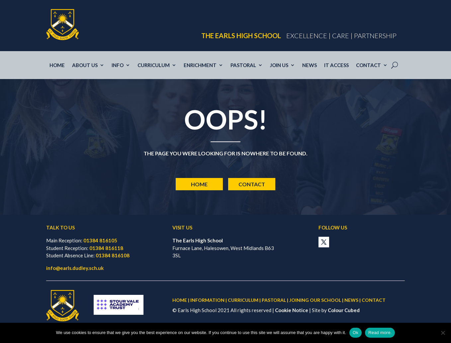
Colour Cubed (344, 310)
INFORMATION (207, 300)
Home (57, 65)
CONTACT (374, 300)
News (309, 65)
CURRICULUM (243, 300)
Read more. (380, 332)
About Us (85, 65)
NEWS (351, 300)
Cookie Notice (291, 310)
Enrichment (200, 65)
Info (118, 65)
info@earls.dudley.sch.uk (75, 268)
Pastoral (243, 65)
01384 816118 (106, 248)
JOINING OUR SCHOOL (315, 300)
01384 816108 (113, 255)
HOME (179, 300)
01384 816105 (100, 240)
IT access (336, 65)
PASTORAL (274, 300)
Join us (279, 65)
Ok (355, 332)
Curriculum (153, 65)
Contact (368, 65)
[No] (442, 332)
